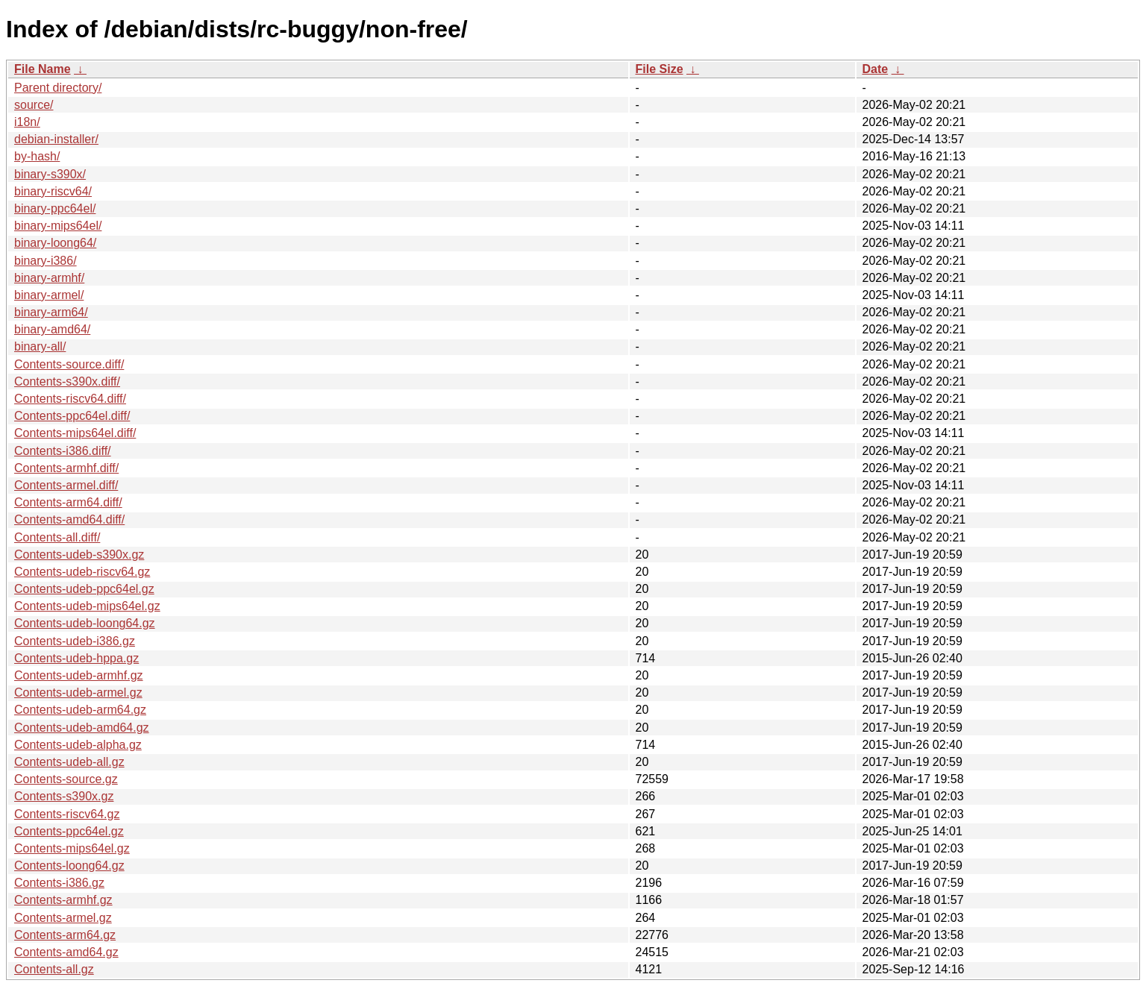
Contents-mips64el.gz (72, 848)
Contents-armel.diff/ (66, 485)
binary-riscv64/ (53, 191)
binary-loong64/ (55, 242)
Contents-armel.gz (63, 917)
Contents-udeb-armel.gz (78, 692)
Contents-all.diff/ (57, 537)
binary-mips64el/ (57, 225)
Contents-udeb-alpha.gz (78, 744)
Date (875, 69)
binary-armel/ (49, 295)
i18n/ (27, 122)
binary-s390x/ (50, 174)
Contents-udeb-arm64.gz (80, 709)
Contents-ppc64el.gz (69, 831)
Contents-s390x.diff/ (67, 381)
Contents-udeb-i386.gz (74, 641)
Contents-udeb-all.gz (69, 762)
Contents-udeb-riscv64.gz (82, 571)
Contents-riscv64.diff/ (70, 398)
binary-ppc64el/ (55, 208)
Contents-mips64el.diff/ (75, 433)
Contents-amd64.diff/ (69, 519)
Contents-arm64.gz (65, 935)
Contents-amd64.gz (66, 952)
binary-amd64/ (52, 329)
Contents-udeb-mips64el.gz (87, 606)
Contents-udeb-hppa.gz (76, 658)
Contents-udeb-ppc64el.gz (84, 589)
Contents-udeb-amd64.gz (81, 727)
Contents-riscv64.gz (66, 814)
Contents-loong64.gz (69, 865)
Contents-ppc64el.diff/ (72, 415)
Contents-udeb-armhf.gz (78, 675)
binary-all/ (40, 346)
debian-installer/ (56, 139)
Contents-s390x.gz (63, 796)
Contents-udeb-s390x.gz (79, 554)
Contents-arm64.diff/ (68, 502)
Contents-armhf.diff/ (66, 468)
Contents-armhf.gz (63, 900)
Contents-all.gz (54, 969)
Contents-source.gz (66, 779)
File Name (42, 69)
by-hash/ (37, 156)
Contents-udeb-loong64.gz (84, 623)
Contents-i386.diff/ (62, 451)
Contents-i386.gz (59, 882)
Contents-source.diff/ (69, 364)
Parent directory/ (57, 87)
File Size (659, 69)
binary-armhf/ (49, 277)
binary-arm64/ (51, 312)
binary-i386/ (45, 260)
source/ (33, 104)
